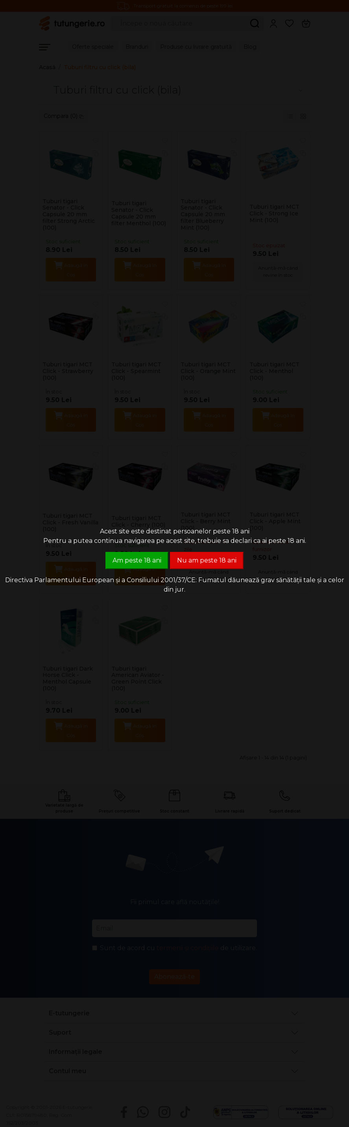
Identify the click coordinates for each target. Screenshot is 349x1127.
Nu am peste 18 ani (206, 560)
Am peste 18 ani (137, 560)
